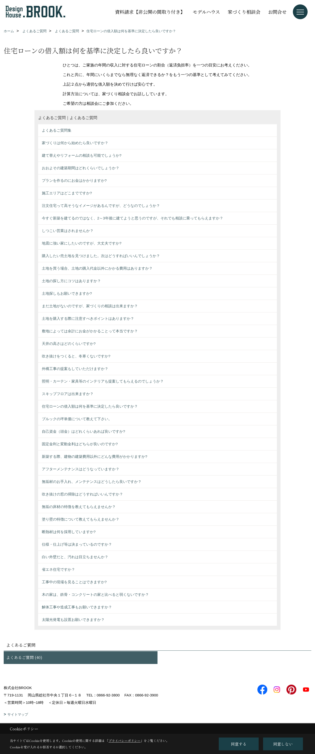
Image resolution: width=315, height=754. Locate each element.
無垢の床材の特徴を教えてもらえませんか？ (79, 507)
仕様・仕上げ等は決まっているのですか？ (77, 544)
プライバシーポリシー (125, 740)
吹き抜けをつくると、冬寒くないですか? (76, 356)
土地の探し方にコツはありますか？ (71, 281)
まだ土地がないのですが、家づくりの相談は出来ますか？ (90, 306)
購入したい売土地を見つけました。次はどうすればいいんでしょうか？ (101, 256)
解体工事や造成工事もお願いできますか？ (77, 607)
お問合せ (277, 11)
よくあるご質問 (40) (24, 657)
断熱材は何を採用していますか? (68, 532)
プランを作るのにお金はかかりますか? (74, 180)
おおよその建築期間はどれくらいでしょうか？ (80, 168)
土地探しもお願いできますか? (67, 293)
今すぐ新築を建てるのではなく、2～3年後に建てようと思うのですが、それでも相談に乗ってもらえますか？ (132, 218)
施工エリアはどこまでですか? (67, 193)
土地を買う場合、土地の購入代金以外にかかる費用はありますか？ (97, 268)
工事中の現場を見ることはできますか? (74, 582)
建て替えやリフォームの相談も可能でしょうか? (81, 155)
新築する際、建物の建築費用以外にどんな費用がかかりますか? (94, 456)
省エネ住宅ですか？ (58, 569)
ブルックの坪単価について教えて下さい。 (77, 419)
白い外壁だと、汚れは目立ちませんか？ (75, 557)
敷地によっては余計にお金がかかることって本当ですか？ (90, 331)
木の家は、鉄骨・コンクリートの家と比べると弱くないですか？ (95, 594)
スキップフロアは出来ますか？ (68, 394)
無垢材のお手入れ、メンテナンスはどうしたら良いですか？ (92, 481)
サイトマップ (17, 714)
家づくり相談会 (244, 11)
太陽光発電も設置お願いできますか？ (73, 619)
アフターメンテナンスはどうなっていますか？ (80, 469)
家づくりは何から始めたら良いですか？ (75, 143)
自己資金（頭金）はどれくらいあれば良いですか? (83, 431)
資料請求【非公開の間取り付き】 (150, 11)
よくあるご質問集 (56, 130)
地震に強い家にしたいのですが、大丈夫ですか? (81, 243)
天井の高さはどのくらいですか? (68, 343)
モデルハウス (206, 11)
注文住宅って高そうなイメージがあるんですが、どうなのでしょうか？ (101, 205)
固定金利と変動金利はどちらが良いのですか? (80, 444)
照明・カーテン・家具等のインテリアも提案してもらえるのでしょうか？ (103, 381)
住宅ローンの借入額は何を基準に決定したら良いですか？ (90, 406)
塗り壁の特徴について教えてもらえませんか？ (80, 519)
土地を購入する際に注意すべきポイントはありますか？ (88, 318)
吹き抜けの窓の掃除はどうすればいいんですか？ (82, 494)
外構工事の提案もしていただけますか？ (75, 369)
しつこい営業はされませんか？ (68, 231)
